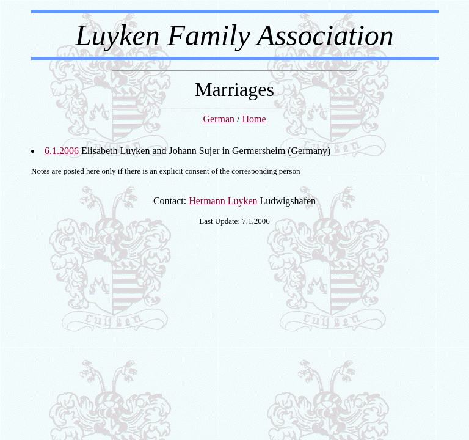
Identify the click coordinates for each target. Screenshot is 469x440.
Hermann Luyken (223, 201)
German (218, 119)
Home (254, 119)
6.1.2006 (62, 150)
